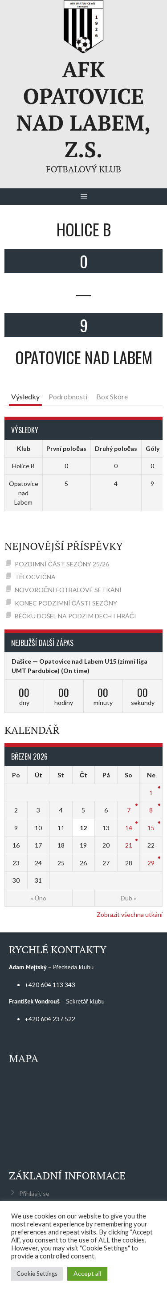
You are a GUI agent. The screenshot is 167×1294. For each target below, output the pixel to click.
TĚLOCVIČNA (35, 577)
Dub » (128, 898)
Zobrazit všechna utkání (130, 914)
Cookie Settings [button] (36, 1273)
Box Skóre (112, 396)
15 (151, 828)
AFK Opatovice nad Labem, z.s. (83, 109)
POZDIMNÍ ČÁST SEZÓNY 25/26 (62, 564)
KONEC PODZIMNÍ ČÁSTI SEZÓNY (66, 603)
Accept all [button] (87, 1273)
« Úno (38, 898)
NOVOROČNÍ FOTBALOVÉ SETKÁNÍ (68, 589)
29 (151, 863)
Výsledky (25, 396)
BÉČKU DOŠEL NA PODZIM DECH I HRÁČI (75, 616)
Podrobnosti (68, 396)
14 (128, 828)
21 (128, 845)
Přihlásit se (34, 1193)
